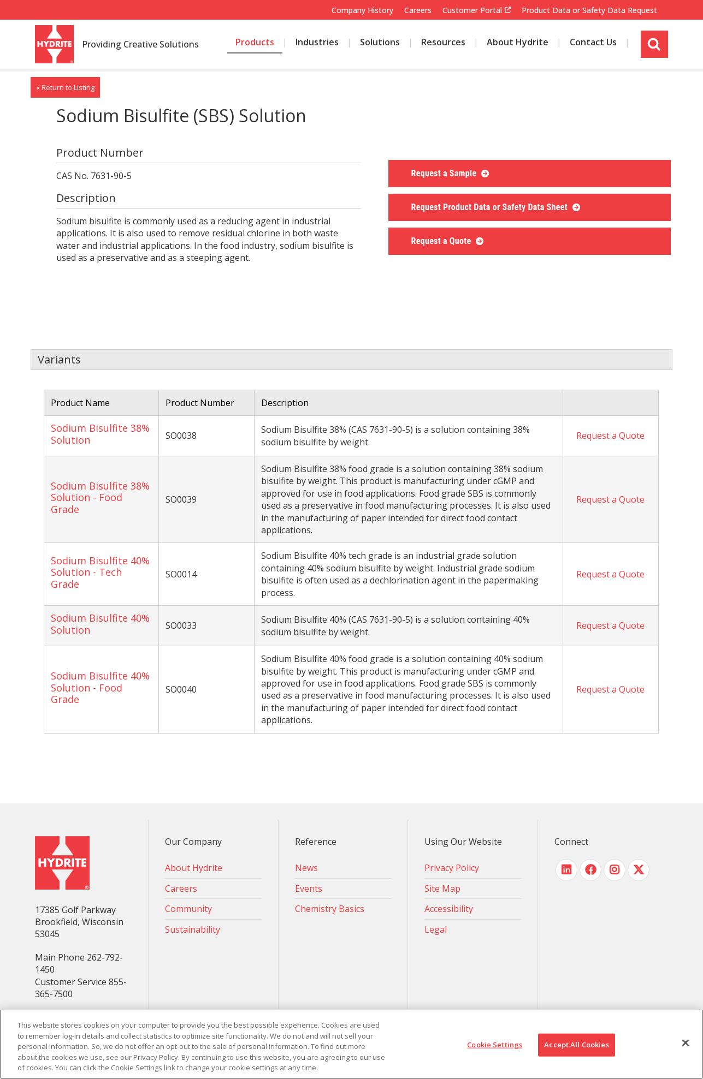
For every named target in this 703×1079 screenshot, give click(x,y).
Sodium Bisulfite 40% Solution (100, 623)
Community (188, 909)
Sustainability (192, 929)
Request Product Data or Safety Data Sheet (490, 207)
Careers (418, 10)
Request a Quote (442, 241)
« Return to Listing (65, 87)
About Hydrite (193, 868)
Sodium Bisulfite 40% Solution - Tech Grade (100, 572)
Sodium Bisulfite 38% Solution (100, 433)
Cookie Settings (494, 1045)
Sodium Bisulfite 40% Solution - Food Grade (100, 687)
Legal (435, 929)
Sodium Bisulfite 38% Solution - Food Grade (100, 497)
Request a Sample (445, 173)
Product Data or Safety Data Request (589, 10)
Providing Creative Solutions (140, 45)
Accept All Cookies (576, 1045)
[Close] (686, 1043)
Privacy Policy (451, 868)
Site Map (442, 889)
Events (308, 889)
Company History (362, 10)
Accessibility (448, 909)
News (306, 868)
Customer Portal (472, 10)
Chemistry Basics (329, 909)
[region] (351, 1044)
